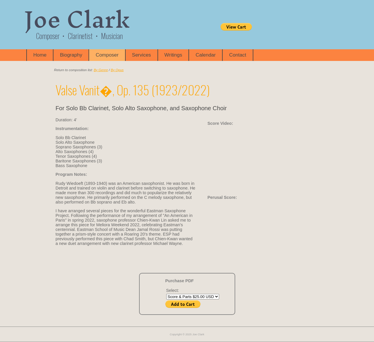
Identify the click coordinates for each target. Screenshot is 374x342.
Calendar (205, 55)
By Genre (101, 70)
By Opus (117, 70)
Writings (173, 55)
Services (141, 55)
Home (39, 55)
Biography (71, 55)
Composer (107, 55)
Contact (237, 55)
